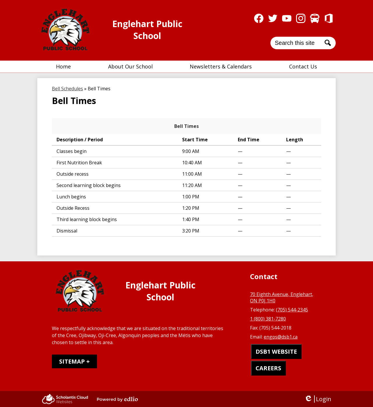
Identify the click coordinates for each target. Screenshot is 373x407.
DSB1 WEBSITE (276, 351)
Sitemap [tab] (72, 361)
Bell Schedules (67, 88)
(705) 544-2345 (292, 309)
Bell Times (186, 126)
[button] (130, 66)
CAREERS (268, 368)
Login (317, 399)
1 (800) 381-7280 (268, 319)
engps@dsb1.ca (281, 337)
